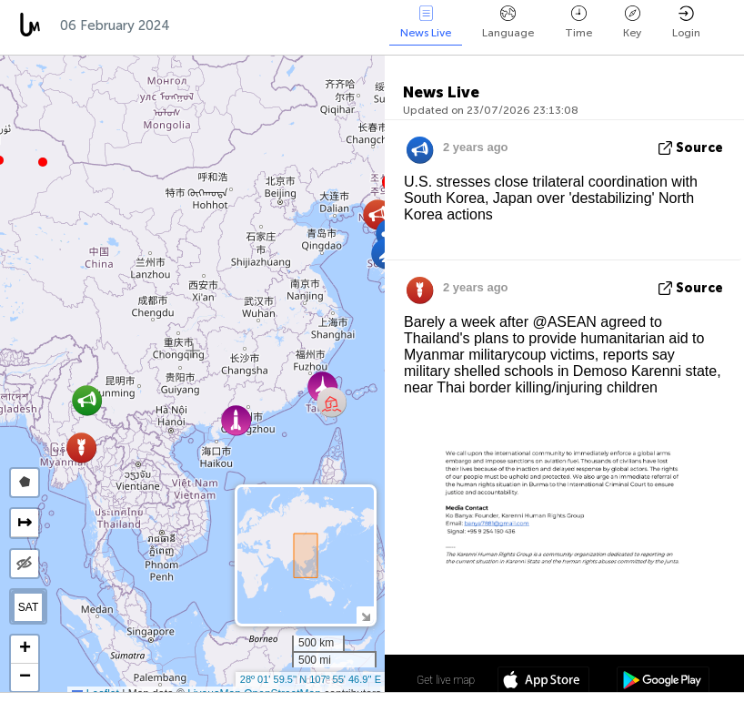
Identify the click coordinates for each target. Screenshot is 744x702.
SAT (28, 607)
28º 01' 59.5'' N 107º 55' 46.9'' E (310, 679)
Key (632, 22)
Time (578, 22)
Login (686, 22)
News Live (425, 22)
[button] (42, 162)
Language (508, 22)
